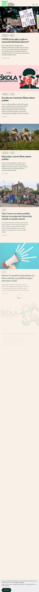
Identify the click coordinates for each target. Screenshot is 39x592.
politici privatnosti (19, 587)
